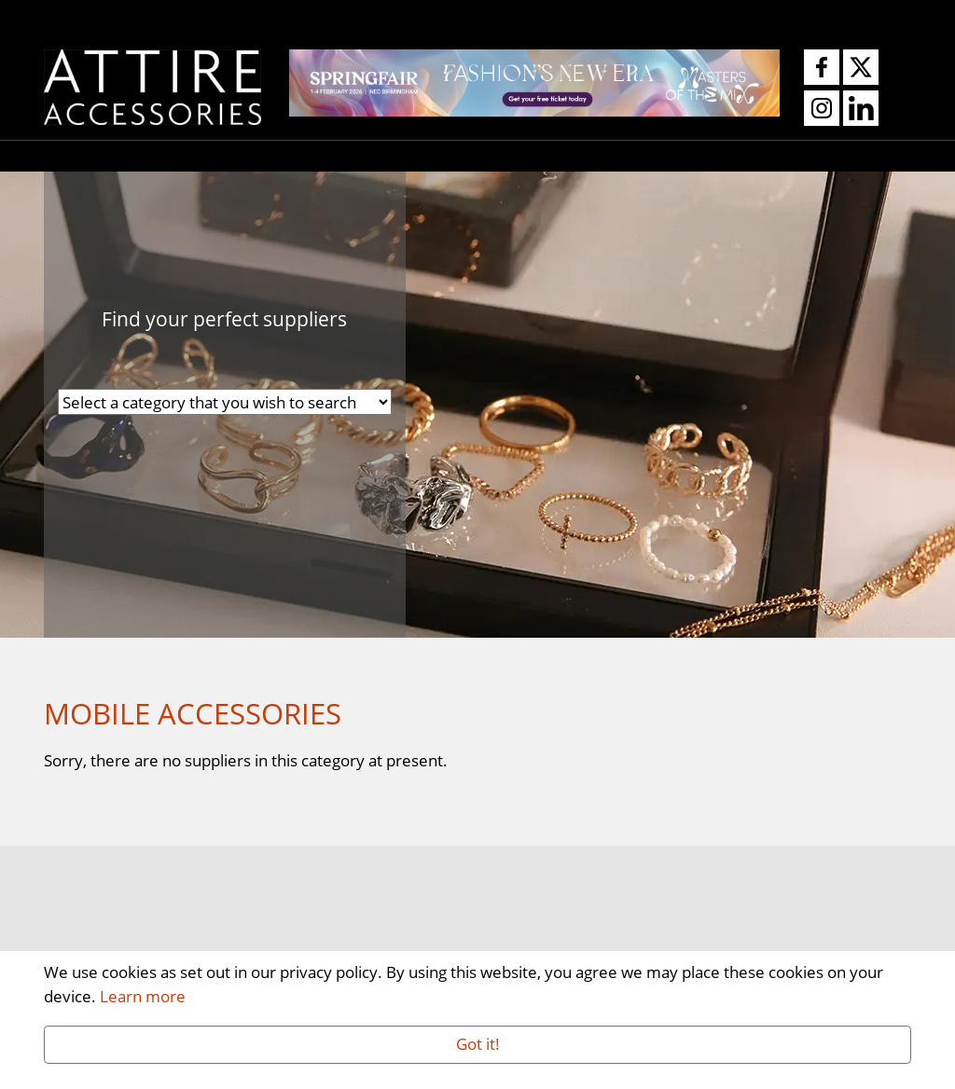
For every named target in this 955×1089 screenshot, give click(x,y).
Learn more (143, 996)
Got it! (478, 1043)
